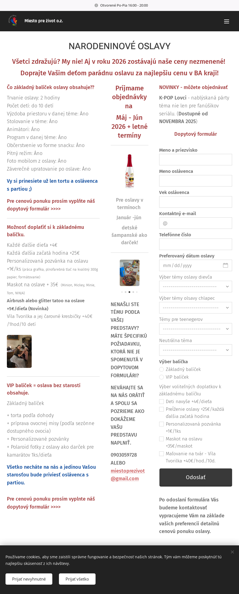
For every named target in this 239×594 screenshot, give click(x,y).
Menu (226, 21)
